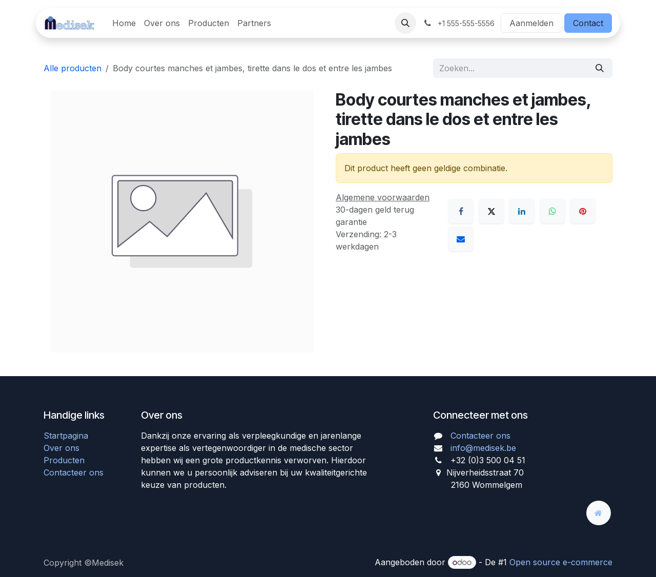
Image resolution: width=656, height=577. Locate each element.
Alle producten (72, 68)
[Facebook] (460, 211)
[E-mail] (460, 238)
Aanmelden (531, 23)
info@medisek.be (483, 448)
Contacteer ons (74, 472)
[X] (491, 211)
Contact (588, 23)
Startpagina (66, 435)
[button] (405, 23)
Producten (64, 460)
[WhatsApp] (552, 211)
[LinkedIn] (521, 211)
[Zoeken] (599, 68)
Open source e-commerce (560, 562)
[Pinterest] (582, 211)
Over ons (61, 448)
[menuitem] (124, 23)
